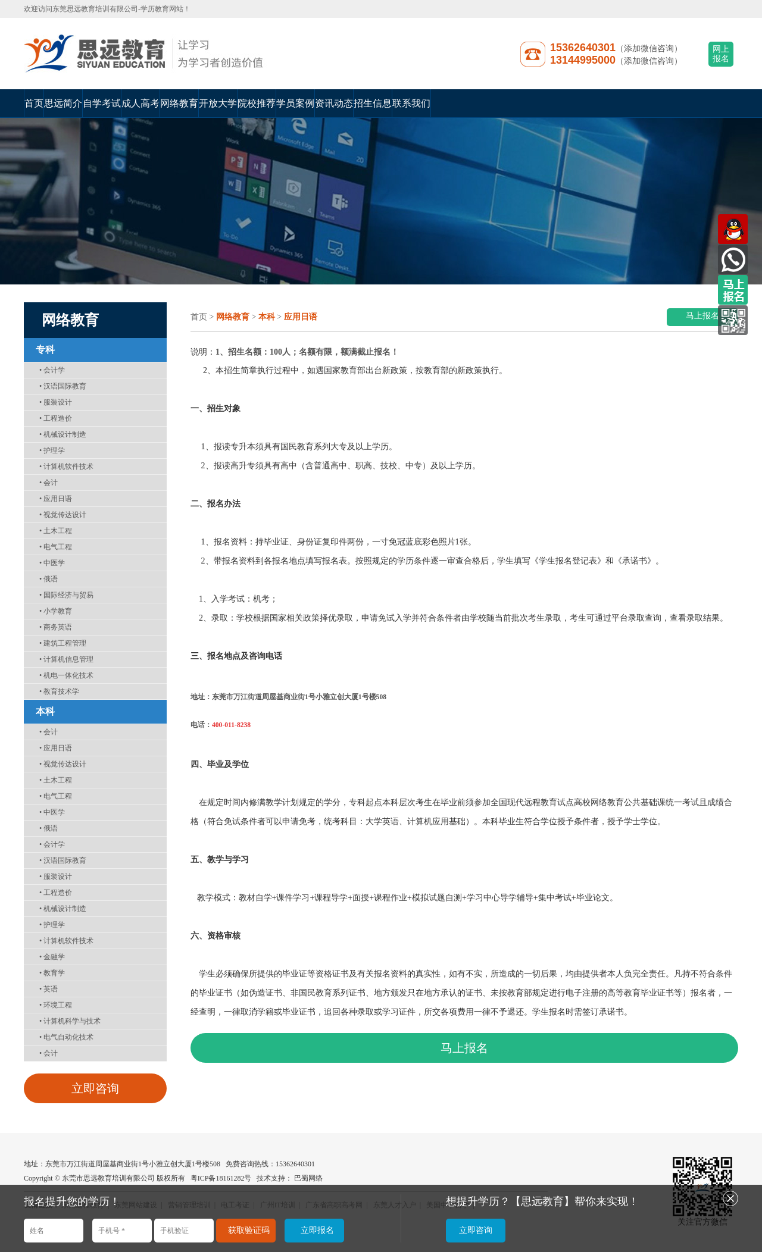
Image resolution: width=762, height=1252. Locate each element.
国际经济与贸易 (66, 595)
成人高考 (140, 103)
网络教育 (179, 103)
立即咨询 (95, 1088)
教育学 (52, 973)
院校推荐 (257, 103)
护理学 (52, 450)
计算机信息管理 (66, 659)
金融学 (52, 957)
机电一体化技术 (66, 675)
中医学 (52, 563)
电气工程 (55, 547)
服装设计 (55, 402)
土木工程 (55, 531)
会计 (48, 482)
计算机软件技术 (66, 466)
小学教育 (55, 611)
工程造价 (55, 418)
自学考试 (102, 103)
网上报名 (721, 54)
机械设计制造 (62, 434)
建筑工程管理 (62, 643)
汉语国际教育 (62, 386)
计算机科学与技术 (70, 1021)
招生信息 (373, 103)
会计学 (52, 370)
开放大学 (218, 103)
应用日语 (55, 498)
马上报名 (702, 315)
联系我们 (411, 103)
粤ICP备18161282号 (221, 1178)
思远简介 (63, 103)
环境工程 (55, 1005)
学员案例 (295, 103)
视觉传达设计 (62, 515)
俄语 (48, 579)
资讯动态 (334, 103)
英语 (48, 989)
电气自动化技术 (66, 1037)
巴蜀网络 (308, 1178)
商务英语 (55, 627)
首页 (33, 103)
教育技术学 (59, 691)
